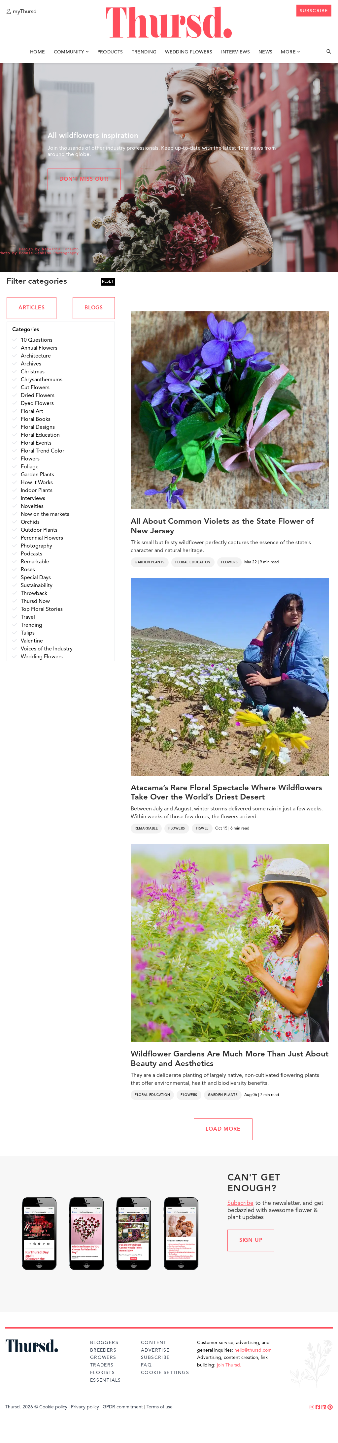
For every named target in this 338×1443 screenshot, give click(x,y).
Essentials (105, 1380)
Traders (102, 1365)
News (265, 52)
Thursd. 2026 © (21, 1407)
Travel (202, 828)
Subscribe (240, 1203)
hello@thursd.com (253, 1350)
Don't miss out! (84, 179)
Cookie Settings (165, 1372)
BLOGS (93, 308)
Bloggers (104, 1342)
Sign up (251, 1240)
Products (110, 52)
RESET (108, 282)
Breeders (103, 1350)
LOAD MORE (223, 1129)
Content (154, 1342)
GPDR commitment (123, 1407)
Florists (102, 1372)
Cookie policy (53, 1407)
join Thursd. (229, 1365)
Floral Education (193, 562)
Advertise (155, 1350)
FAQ (146, 1365)
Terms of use (160, 1407)
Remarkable (146, 828)
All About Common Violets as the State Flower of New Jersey (222, 526)
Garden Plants (150, 562)
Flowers (229, 562)
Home (37, 52)
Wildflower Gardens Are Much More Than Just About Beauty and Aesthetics (229, 1059)
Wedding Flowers (188, 52)
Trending (144, 52)
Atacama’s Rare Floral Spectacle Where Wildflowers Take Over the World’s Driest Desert (226, 793)
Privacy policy (85, 1407)
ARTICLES (31, 308)
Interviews (235, 52)
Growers (103, 1357)
